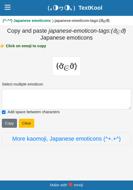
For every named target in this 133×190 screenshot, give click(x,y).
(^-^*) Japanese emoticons (27, 20)
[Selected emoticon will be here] (66, 99)
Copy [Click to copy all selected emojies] (9, 123)
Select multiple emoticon (22, 84)
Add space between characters (34, 112)
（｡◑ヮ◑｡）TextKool (73, 8)
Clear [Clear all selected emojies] (26, 123)
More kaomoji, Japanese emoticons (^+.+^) (66, 139)
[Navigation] (7, 7)
